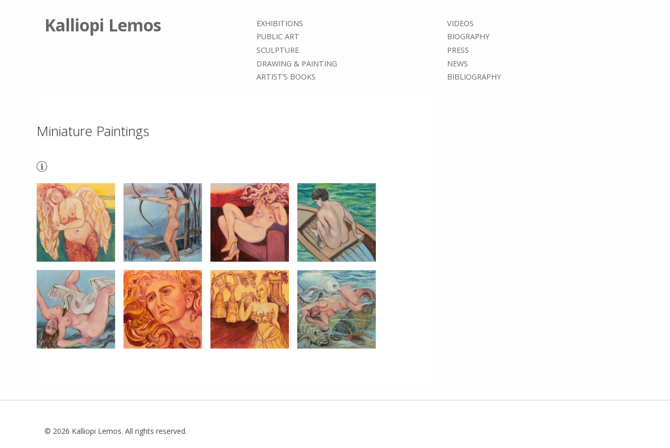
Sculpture (277, 50)
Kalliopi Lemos (102, 25)
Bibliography (474, 77)
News (457, 64)
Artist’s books (286, 77)
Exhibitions (279, 23)
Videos (460, 23)
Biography (468, 37)
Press (458, 50)
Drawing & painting (296, 64)
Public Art (277, 37)
